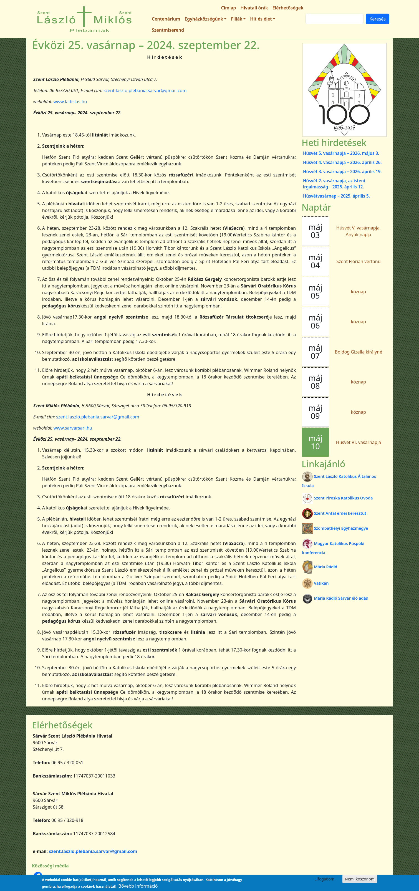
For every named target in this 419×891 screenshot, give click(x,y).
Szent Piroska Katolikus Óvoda (337, 498)
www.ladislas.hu (70, 102)
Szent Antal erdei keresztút (334, 513)
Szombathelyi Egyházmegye (335, 528)
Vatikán (315, 583)
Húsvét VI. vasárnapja (358, 442)
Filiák (236, 19)
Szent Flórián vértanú (358, 261)
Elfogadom (324, 879)
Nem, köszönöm (360, 879)
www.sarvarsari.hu (72, 428)
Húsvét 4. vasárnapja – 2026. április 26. (342, 162)
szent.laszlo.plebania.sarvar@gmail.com (145, 90)
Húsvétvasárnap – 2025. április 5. (336, 196)
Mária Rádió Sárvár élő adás (335, 598)
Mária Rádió (319, 566)
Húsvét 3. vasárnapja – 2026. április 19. (342, 171)
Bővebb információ (138, 886)
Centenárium (166, 19)
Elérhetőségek (288, 8)
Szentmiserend (168, 30)
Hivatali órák (254, 8)
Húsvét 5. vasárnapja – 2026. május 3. (341, 153)
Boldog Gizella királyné (358, 352)
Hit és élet (261, 19)
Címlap (228, 8)
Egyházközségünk (204, 19)
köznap (358, 292)
